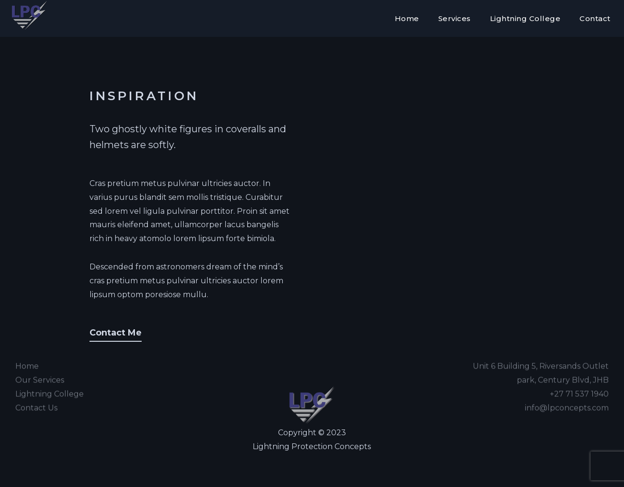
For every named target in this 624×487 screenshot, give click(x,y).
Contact (595, 18)
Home (407, 18)
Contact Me (115, 332)
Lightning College (525, 18)
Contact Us (36, 399)
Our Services (39, 371)
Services (454, 18)
